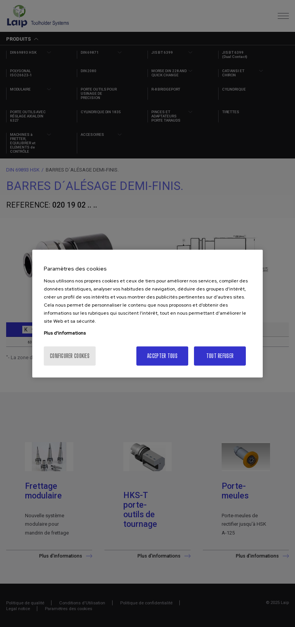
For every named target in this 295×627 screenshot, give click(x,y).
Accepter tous (162, 355)
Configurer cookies (69, 355)
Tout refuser (220, 355)
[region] (147, 314)
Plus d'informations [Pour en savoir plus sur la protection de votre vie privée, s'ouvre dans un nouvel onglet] (65, 333)
